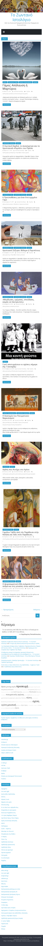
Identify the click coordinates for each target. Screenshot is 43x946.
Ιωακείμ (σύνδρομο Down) (8, 750)
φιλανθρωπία (7, 692)
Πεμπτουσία (4, 923)
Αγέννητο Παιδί (5, 768)
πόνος (30, 701)
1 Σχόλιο (27, 91)
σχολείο (12, 708)
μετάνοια (17, 539)
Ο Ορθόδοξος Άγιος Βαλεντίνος (13, 666)
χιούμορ (3, 708)
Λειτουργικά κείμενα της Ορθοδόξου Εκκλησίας (14, 913)
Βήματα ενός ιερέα (6, 802)
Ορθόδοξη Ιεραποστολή (8, 844)
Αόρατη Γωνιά (5, 799)
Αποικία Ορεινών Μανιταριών (9, 745)
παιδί (15, 692)
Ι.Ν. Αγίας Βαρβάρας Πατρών (9, 815)
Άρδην (3, 773)
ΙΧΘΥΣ (3, 823)
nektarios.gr (4, 878)
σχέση (26, 93)
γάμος (7, 93)
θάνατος (38, 692)
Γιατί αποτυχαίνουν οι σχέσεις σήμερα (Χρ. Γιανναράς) (20, 365)
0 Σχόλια (30, 252)
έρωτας (22, 93)
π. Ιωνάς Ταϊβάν (5, 921)
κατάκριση (12, 152)
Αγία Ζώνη (4, 881)
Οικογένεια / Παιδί (13, 82)
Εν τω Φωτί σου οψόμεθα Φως (9, 807)
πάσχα (2, 692)
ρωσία (13, 701)
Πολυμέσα (5, 467)
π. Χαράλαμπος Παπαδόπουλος (20, 689)
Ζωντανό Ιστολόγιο (19, 91)
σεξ (11, 590)
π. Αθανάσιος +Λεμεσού (18, 204)
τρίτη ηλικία (18, 474)
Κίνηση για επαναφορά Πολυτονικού (11, 776)
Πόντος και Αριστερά (7, 850)
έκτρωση (7, 708)
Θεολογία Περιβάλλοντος (8, 812)
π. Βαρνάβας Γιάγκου (20, 152)
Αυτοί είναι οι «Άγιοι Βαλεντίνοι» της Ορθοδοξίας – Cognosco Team (20, 665)
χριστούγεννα (5, 698)
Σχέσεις (35, 82)
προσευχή (7, 424)
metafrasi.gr (4, 739)
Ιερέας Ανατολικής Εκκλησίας (9, 820)
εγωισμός (8, 371)
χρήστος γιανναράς (28, 371)
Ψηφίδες (3, 860)
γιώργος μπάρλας (10, 306)
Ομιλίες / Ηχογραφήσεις (26, 82)
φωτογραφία (32, 474)
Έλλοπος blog (5, 804)
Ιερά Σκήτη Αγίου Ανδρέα (8, 907)
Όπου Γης (4, 839)
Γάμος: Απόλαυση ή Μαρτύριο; (15, 86)
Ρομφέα (3, 926)
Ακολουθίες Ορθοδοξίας (8, 794)
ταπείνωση (32, 539)
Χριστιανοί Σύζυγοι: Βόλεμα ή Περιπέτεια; (21, 250)
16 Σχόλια (28, 537)
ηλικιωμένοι (12, 474)
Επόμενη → (37, 610)
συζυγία (26, 204)
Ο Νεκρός (4, 836)
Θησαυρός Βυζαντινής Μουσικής (10, 747)
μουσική (12, 704)
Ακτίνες (3, 797)
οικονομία (30, 687)
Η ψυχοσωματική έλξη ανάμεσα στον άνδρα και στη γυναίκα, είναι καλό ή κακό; (21, 585)
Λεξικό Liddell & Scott (7, 753)
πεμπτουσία (37, 687)
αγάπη (4, 93)
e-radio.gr (4, 763)
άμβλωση (29, 695)
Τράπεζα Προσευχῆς (7, 662)
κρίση (25, 695)
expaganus (4, 789)
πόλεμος (17, 701)
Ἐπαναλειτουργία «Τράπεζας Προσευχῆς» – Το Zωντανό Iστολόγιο (20, 660)
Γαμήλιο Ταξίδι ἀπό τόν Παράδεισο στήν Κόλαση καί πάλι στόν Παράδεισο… (21, 533)
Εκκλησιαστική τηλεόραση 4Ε (9, 892)
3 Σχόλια (30, 202)
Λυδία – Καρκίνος (6, 828)
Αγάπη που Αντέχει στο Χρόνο (16, 469)
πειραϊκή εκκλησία (7, 689)
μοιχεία (22, 539)
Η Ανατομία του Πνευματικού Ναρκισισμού (16, 416)
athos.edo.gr (4, 870)
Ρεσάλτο (3, 779)
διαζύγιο (11, 93)
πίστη (29, 697)
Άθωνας (3, 884)
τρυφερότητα (25, 474)
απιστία (5, 539)
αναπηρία (3, 695)
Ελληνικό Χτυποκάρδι (7, 897)
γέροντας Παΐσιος (20, 698)
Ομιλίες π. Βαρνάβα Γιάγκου (9, 915)
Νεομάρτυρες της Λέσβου (8, 834)
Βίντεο (5, 82)
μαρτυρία (12, 698)
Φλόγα (3, 929)
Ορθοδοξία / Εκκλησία (8, 143)
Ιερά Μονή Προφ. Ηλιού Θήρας (10, 818)
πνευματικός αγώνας (15, 694)
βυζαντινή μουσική (6, 701)
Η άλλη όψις (4, 905)
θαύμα (39, 689)
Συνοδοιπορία (5, 858)
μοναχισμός (11, 686)
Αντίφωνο (4, 742)
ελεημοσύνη (26, 701)
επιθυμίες (13, 371)
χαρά (38, 695)
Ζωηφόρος (4, 902)
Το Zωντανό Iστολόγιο (21, 17)
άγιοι (3, 686)
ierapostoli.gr (4, 876)
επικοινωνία (17, 93)
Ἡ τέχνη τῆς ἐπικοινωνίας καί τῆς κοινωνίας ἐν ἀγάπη (24, 643)
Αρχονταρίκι (4, 886)
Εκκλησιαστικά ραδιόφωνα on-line (10, 889)
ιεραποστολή (25, 692)
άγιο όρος (24, 705)
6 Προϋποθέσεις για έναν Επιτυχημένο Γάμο (20, 198)
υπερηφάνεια (18, 424)
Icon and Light (5, 791)
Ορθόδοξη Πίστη (6, 847)
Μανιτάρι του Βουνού (7, 831)
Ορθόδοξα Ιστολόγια (7, 842)
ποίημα (39, 705)
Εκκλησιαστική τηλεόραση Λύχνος (10, 894)
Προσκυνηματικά (6, 852)
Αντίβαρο (3, 771)
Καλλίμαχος (4, 826)
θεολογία (32, 692)
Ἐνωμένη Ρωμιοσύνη (7, 899)
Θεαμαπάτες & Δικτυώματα (8, 810)
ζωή (12, 692)
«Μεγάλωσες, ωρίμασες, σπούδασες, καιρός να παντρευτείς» (18, 300)
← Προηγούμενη (7, 610)
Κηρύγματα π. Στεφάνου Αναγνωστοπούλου (13, 910)
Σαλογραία (4, 855)
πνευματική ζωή (32, 689)
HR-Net (3, 765)
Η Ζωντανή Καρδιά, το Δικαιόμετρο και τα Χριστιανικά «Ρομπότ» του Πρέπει (21, 147)
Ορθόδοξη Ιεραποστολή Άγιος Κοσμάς (12, 918)
